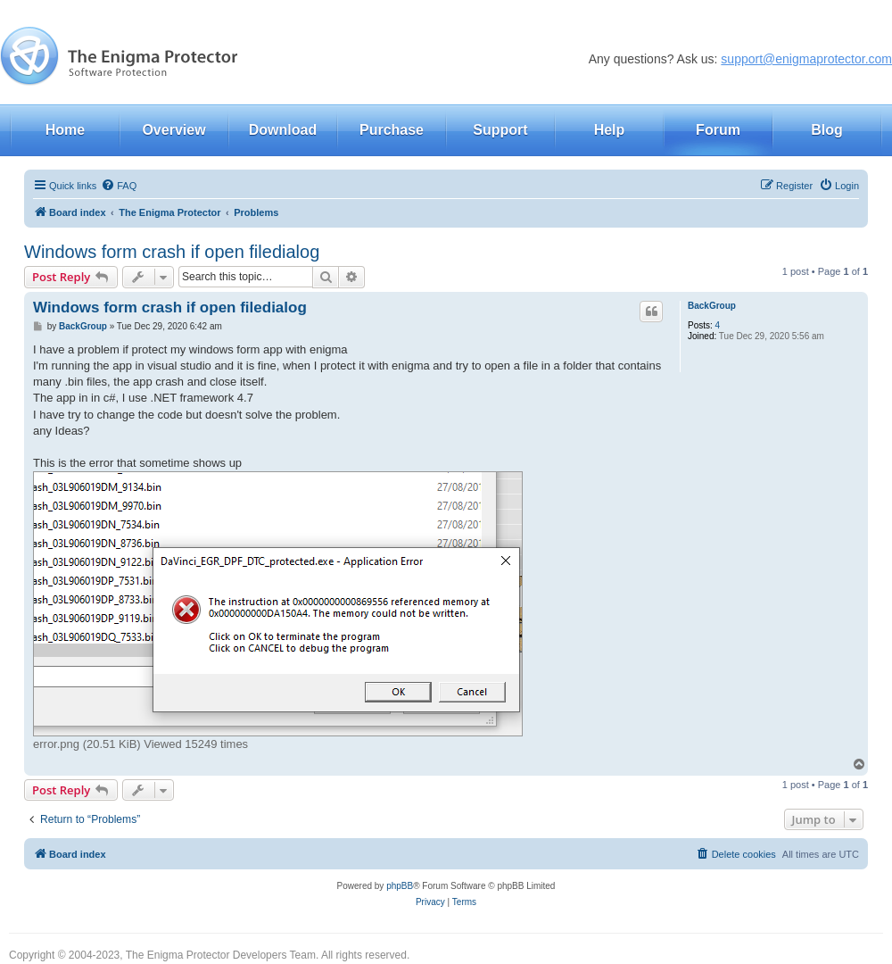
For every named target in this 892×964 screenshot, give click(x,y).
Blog (827, 129)
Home (65, 129)
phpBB (399, 886)
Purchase (391, 129)
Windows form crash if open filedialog (171, 252)
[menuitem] (118, 185)
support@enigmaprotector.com (806, 59)
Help (609, 129)
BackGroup (712, 306)
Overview (173, 129)
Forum (718, 129)
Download (283, 129)
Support (500, 129)
